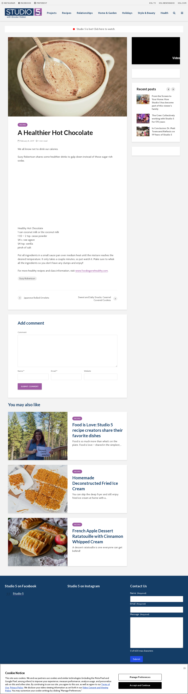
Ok (184, 668)
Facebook (24, 3)
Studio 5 (18, 593)
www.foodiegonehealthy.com (91, 270)
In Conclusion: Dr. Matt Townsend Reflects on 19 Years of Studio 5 (163, 131)
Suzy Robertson (27, 278)
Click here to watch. (104, 29)
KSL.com (182, 3)
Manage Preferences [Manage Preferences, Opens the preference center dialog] (140, 677)
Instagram (8, 3)
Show (38, 12)
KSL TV (152, 3)
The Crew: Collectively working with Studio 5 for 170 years (163, 118)
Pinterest (40, 3)
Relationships (85, 12)
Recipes (66, 12)
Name (21, 371)
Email (54, 371)
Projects (52, 12)
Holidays (127, 12)
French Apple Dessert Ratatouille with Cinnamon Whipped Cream (97, 536)
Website (87, 371)
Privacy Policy (16, 687)
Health (164, 12)
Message (139, 614)
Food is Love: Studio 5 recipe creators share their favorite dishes (97, 430)
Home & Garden (107, 12)
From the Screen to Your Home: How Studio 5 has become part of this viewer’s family (163, 102)
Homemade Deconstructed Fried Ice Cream (95, 483)
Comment (22, 332)
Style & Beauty (146, 12)
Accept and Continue (140, 685)
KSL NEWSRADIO (167, 3)
